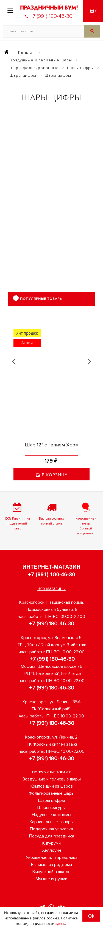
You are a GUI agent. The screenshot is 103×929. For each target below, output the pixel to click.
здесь (60, 923)
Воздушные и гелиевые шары (41, 60)
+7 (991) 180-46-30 (51, 574)
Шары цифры (80, 67)
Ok (91, 916)
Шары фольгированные (34, 67)
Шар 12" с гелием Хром (52, 445)
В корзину (51, 474)
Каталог (26, 52)
